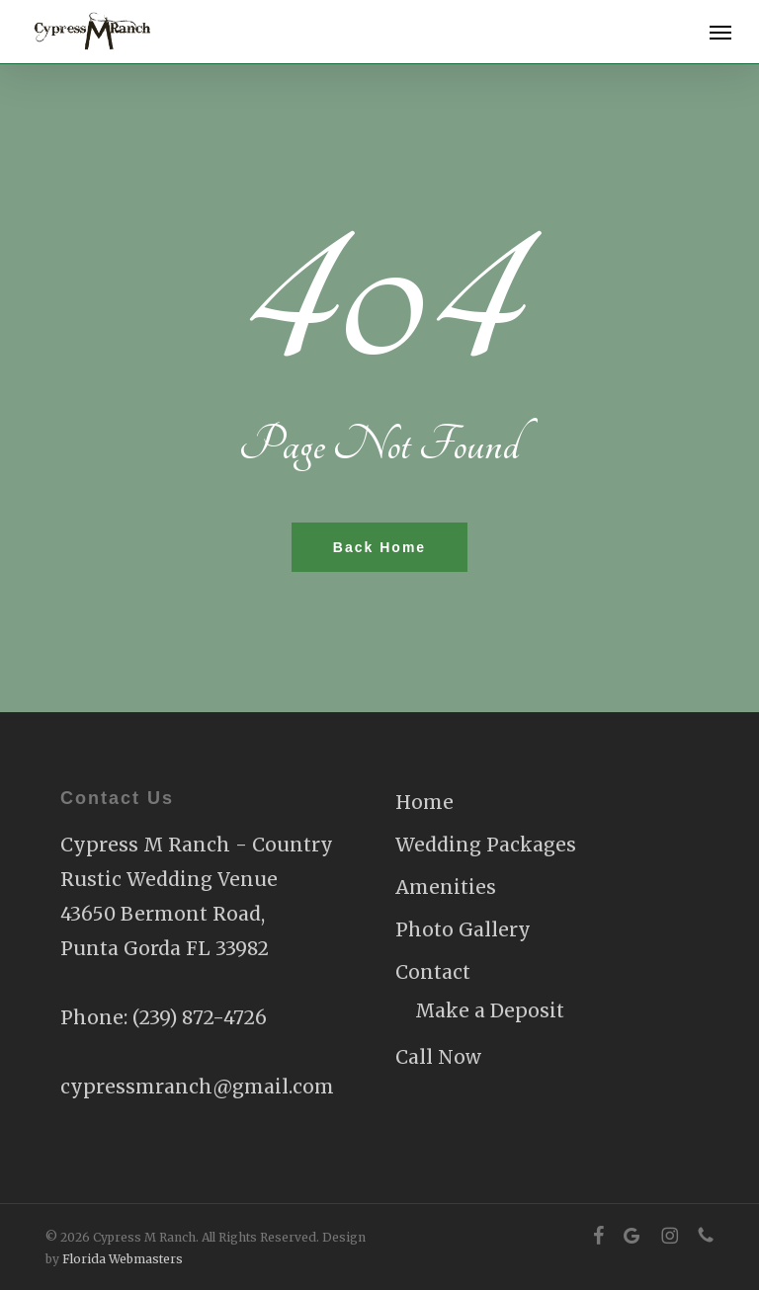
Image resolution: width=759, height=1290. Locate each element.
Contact (432, 972)
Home (424, 802)
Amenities (445, 887)
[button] (720, 31)
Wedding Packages (485, 844)
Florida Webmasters (122, 1258)
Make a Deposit (489, 1010)
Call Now (438, 1057)
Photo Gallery (463, 929)
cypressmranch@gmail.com (197, 1086)
